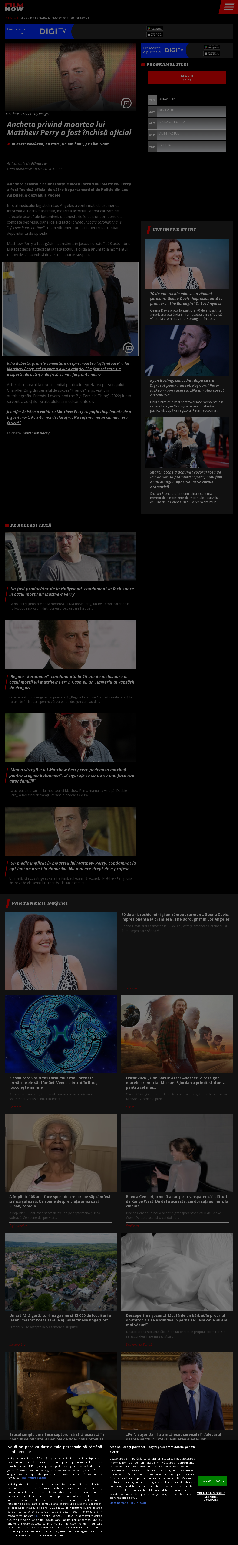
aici (36, 1516)
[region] (119, 1492)
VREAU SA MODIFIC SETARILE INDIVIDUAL (211, 1496)
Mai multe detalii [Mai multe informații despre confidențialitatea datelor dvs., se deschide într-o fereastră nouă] (33, 1477)
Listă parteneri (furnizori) (128, 1502)
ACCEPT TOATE (213, 1480)
